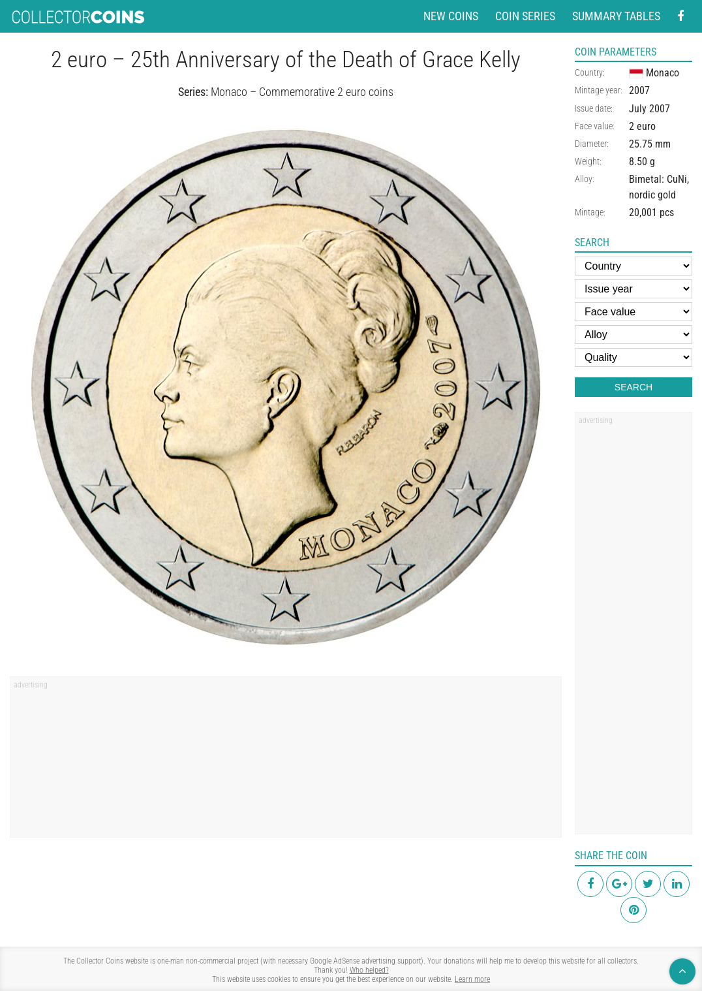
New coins (450, 16)
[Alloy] (633, 334)
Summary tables (616, 16)
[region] (286, 761)
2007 (639, 90)
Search (633, 387)
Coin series (525, 16)
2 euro (642, 126)
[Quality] (633, 357)
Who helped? (369, 970)
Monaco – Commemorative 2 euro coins (302, 92)
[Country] (633, 266)
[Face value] (633, 311)
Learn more (472, 979)
